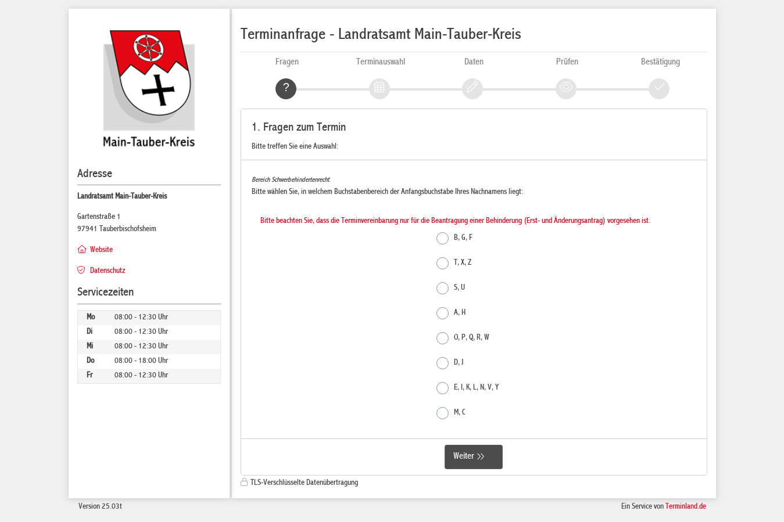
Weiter (463, 456)
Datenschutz (108, 271)
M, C (451, 413)
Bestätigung (660, 62)
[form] (474, 292)
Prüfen (567, 62)
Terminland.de (685, 507)
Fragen (287, 62)
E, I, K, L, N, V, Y (467, 388)
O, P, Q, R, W (462, 338)
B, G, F (454, 238)
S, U (450, 288)
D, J (449, 363)
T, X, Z (453, 263)
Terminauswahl (380, 62)
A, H (451, 313)
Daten (474, 62)
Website (101, 250)
